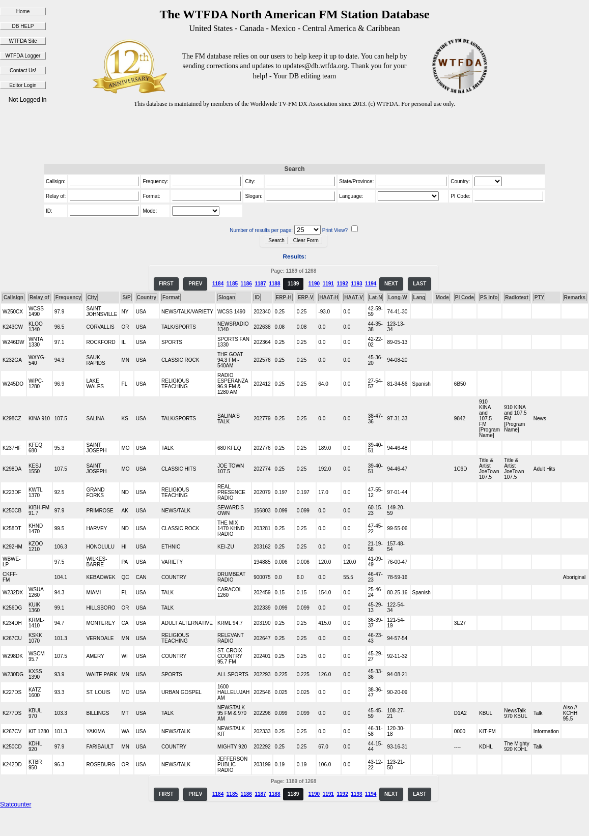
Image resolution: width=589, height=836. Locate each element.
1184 (217, 283)
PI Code (464, 297)
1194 (370, 283)
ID (257, 297)
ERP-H (284, 297)
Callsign (13, 297)
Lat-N (375, 297)
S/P (127, 297)
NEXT (391, 283)
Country (146, 297)
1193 (356, 283)
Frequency (68, 297)
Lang (419, 297)
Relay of (39, 297)
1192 (342, 283)
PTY (539, 297)
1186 (246, 283)
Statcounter (15, 804)
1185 (232, 283)
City (92, 297)
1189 (293, 283)
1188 (274, 283)
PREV (195, 283)
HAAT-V (353, 297)
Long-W (397, 297)
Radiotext (516, 297)
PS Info (488, 297)
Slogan (226, 297)
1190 (314, 283)
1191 (328, 283)
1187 (260, 283)
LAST (419, 283)
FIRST (166, 283)
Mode (442, 297)
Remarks (574, 297)
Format (171, 297)
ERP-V (306, 297)
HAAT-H (328, 297)
